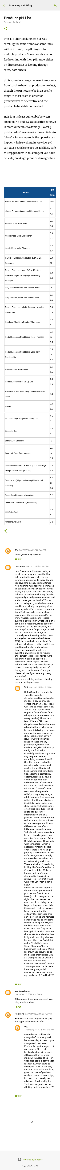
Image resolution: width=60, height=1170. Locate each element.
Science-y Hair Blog (20, 5)
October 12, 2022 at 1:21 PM (29, 994)
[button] (6, 29)
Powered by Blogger (30, 1159)
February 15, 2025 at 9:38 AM (38, 1013)
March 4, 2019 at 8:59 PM (40, 687)
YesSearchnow (22, 991)
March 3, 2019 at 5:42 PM (37, 566)
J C (16, 549)
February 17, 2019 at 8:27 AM (32, 549)
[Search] (55, 5)
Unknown (20, 566)
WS (26, 687)
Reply (18, 559)
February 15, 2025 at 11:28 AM (39, 1029)
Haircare (19, 1013)
